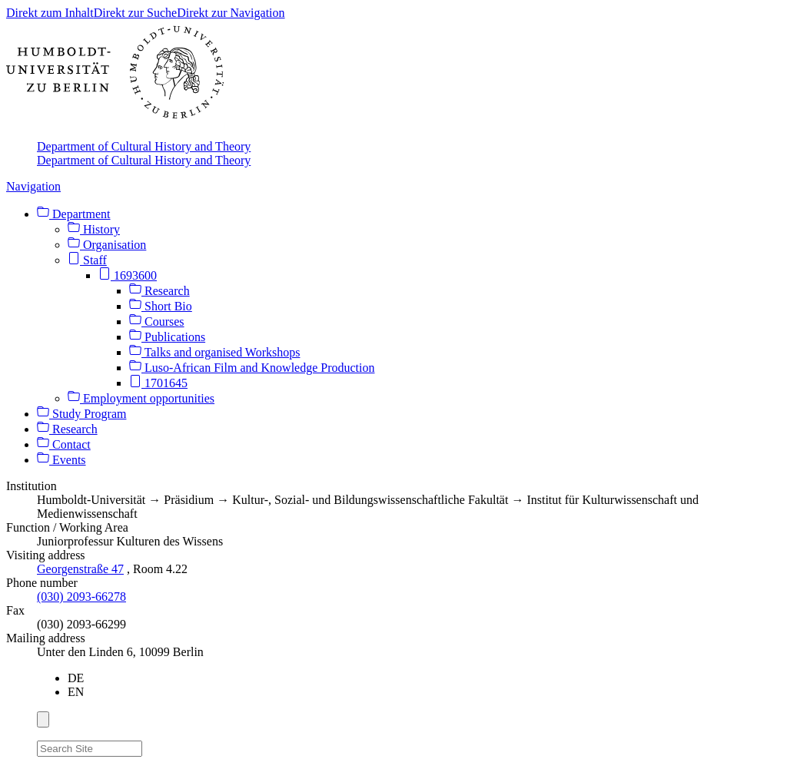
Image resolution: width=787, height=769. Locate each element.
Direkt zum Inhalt (50, 12)
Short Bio (160, 306)
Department (74, 213)
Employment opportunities (141, 398)
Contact (64, 444)
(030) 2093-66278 (81, 596)
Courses (156, 321)
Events (61, 459)
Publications (167, 336)
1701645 (158, 382)
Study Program (81, 413)
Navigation (33, 186)
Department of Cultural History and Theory (144, 146)
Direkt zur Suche (135, 12)
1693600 (127, 275)
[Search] (151, 746)
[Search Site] (89, 749)
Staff (87, 260)
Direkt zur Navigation (230, 12)
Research (159, 290)
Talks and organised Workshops (214, 352)
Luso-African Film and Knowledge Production (252, 367)
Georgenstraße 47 (80, 568)
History (94, 229)
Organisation (107, 244)
